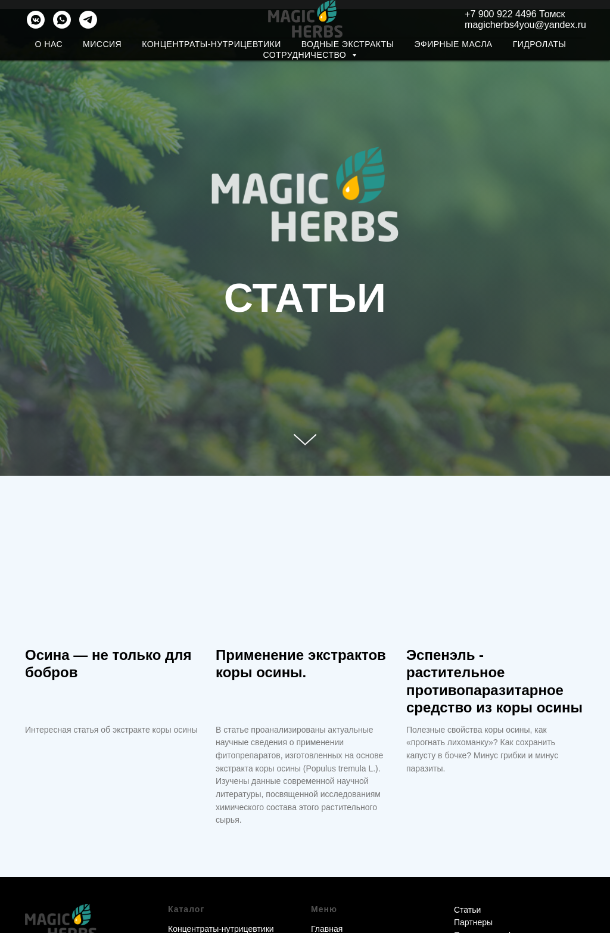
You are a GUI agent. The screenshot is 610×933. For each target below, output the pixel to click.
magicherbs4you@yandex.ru (525, 25)
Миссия (102, 44)
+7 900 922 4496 (502, 14)
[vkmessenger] (36, 20)
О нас (49, 44)
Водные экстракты (347, 44)
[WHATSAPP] (62, 20)
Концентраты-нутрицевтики (211, 44)
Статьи (467, 910)
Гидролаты (540, 44)
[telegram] (88, 20)
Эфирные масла (453, 44)
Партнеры (473, 922)
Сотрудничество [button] (305, 55)
